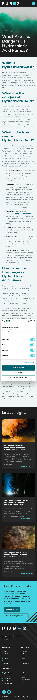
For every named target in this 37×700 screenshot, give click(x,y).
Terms (5, 656)
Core (23, 656)
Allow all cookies (18, 367)
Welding (24, 682)
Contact (6, 653)
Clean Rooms (7, 678)
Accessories (25, 663)
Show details (28, 362)
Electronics (25, 672)
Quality (6, 663)
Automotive (7, 676)
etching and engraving (22, 214)
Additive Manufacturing (8, 673)
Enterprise (25, 661)
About (5, 651)
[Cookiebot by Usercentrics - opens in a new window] (27, 321)
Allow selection (18, 372)
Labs (23, 675)
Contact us (12, 610)
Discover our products (16, 616)
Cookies (6, 661)
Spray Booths (26, 679)
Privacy (6, 658)
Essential (24, 651)
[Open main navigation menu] (33, 3)
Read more (27, 466)
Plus (23, 658)
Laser (23, 677)
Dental (6, 681)
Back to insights (8, 31)
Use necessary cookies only (18, 377)
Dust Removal (8, 683)
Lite (23, 653)
